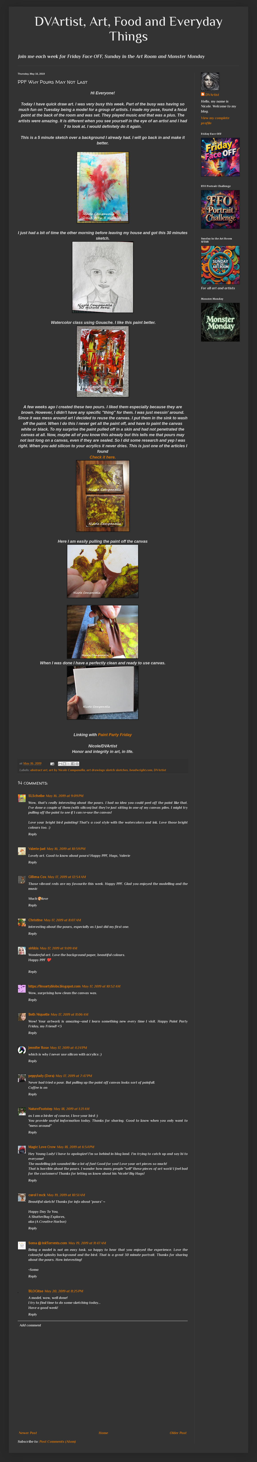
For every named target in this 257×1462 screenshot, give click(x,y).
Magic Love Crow (42, 1147)
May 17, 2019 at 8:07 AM (62, 920)
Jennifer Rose (38, 1048)
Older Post (178, 1433)
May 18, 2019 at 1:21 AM (71, 1109)
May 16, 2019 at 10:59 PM (66, 849)
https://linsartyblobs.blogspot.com (54, 986)
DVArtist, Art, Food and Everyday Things (129, 28)
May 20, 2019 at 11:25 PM (63, 1291)
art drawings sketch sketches (107, 770)
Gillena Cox (37, 877)
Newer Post (28, 1433)
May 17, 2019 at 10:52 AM (101, 986)
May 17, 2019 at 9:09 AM (58, 948)
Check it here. (103, 457)
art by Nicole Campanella (67, 770)
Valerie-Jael (36, 849)
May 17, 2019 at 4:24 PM (68, 1048)
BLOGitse (35, 1291)
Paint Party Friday (115, 735)
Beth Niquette (38, 1015)
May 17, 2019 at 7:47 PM (74, 1076)
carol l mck (37, 1195)
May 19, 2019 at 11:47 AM (87, 1243)
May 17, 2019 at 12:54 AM (67, 877)
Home (103, 1433)
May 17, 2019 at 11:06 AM (69, 1015)
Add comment (30, 1325)
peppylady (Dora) (41, 1076)
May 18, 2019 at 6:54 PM (75, 1147)
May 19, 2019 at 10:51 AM (66, 1195)
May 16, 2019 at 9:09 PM (64, 796)
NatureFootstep (40, 1109)
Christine (35, 920)
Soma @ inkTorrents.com (47, 1243)
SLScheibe (36, 796)
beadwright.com (140, 770)
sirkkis (33, 948)
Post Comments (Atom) (57, 1442)
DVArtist (160, 770)
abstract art (38, 770)
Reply (32, 834)
